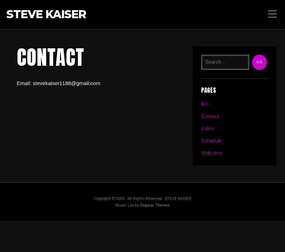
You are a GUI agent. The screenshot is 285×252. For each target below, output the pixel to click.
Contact (210, 116)
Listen (207, 129)
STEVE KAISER (46, 14)
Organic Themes (155, 205)
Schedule (211, 141)
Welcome (211, 153)
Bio (204, 104)
